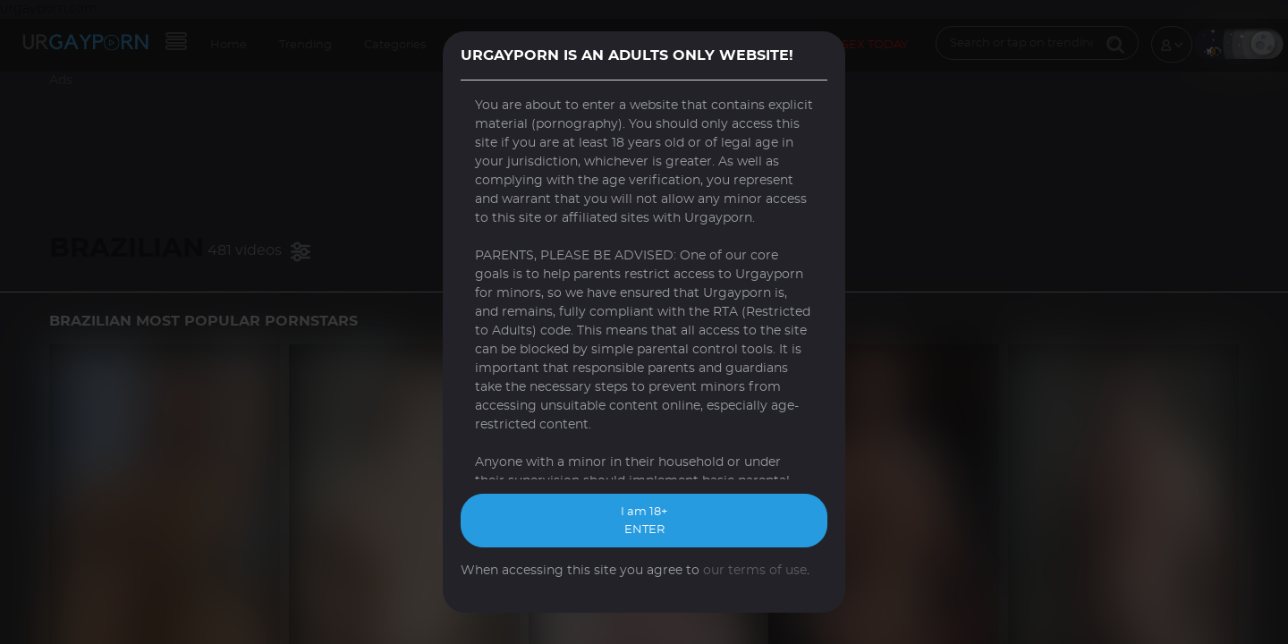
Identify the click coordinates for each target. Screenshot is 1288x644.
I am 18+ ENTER (644, 521)
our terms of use (755, 570)
